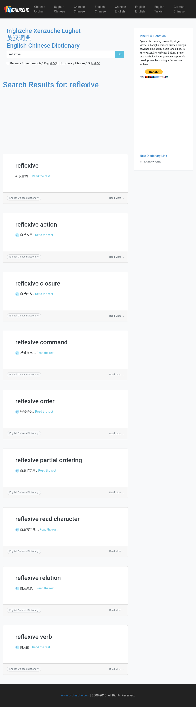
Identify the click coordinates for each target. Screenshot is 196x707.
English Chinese (100, 9)
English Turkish (159, 9)
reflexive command (41, 342)
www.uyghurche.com (75, 695)
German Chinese (179, 9)
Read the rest (41, 176)
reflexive (26, 165)
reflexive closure (37, 283)
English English (140, 9)
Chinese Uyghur (39, 9)
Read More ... (116, 197)
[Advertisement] (65, 118)
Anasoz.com (152, 162)
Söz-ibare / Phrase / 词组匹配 (78, 63)
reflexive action (36, 224)
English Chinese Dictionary (24, 197)
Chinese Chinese (79, 9)
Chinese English (120, 9)
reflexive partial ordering (48, 460)
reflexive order (35, 401)
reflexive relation (38, 577)
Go (120, 54)
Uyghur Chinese (59, 9)
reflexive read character (47, 518)
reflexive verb (33, 636)
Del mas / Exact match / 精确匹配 (31, 63)
